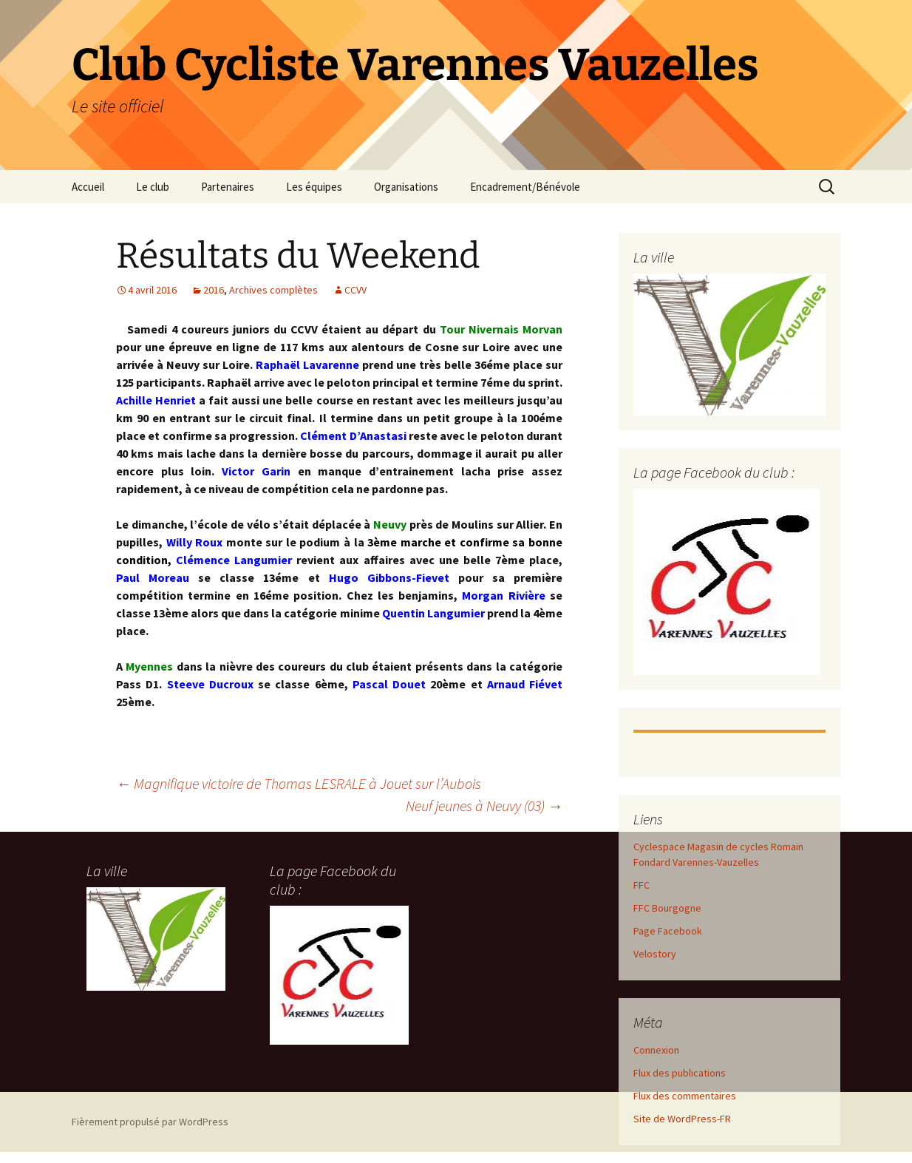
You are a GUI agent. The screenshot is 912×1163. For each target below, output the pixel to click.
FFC (641, 885)
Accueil (88, 187)
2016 (213, 289)
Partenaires (227, 187)
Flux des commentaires (684, 1095)
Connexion (656, 1050)
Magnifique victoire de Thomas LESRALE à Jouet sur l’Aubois (298, 783)
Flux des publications (679, 1072)
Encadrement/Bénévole (525, 187)
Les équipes (314, 187)
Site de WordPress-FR (682, 1118)
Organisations (406, 187)
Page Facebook (667, 930)
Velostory (654, 953)
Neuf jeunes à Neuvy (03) (484, 805)
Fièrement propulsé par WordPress (150, 1121)
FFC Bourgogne (667, 908)
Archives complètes (273, 289)
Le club (152, 187)
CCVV (355, 289)
